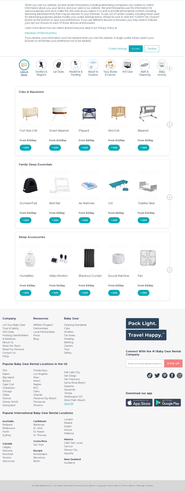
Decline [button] (152, 48)
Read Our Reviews (13, 349)
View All (68, 403)
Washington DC (73, 396)
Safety (68, 352)
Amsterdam (40, 454)
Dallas (5, 394)
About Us (7, 342)
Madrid (68, 422)
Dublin (68, 426)
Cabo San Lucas (73, 442)
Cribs (67, 328)
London (68, 419)
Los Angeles (40, 373)
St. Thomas (39, 435)
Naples (37, 384)
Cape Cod (8, 384)
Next (169, 124)
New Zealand (72, 459)
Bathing (68, 342)
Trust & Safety (10, 328)
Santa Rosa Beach (74, 382)
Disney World (10, 401)
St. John (38, 428)
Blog (36, 338)
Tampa (68, 393)
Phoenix (38, 405)
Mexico (68, 439)
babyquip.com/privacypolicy (41, 32)
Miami (36, 380)
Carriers (68, 345)
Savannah (69, 389)
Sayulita (68, 453)
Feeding (69, 338)
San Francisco (72, 379)
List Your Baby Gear (13, 324)
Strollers (68, 331)
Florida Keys (40, 370)
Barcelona (39, 457)
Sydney (6, 435)
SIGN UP (173, 363)
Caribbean (39, 421)
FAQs (5, 356)
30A (4, 370)
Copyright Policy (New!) (108, 486)
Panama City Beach (44, 398)
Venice (68, 429)
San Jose (38, 444)
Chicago (7, 391)
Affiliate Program (43, 324)
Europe (37, 450)
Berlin (36, 461)
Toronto (6, 457)
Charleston (8, 387)
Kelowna (7, 450)
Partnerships (40, 328)
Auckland (69, 462)
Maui (36, 377)
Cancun (68, 446)
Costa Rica (40, 441)
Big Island (8, 377)
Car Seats (69, 335)
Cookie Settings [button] (117, 48)
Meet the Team (11, 345)
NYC (35, 387)
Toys (66, 349)
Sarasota (69, 386)
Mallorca (69, 433)
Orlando (37, 394)
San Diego (70, 375)
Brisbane (7, 424)
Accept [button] (136, 48)
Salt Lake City (72, 372)
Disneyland (8, 405)
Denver (6, 398)
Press (36, 335)
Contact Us (8, 352)
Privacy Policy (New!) (85, 486)
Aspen (6, 373)
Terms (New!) (128, 486)
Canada (7, 443)
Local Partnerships (44, 331)
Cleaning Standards (75, 324)
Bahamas (38, 424)
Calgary (6, 447)
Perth (5, 431)
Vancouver (8, 461)
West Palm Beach (74, 400)
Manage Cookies (145, 486)
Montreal (7, 454)
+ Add (26, 147)
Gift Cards (8, 331)
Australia (8, 421)
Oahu (36, 391)
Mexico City (71, 449)
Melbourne (8, 428)
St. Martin (38, 431)
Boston (6, 380)
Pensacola (39, 401)
